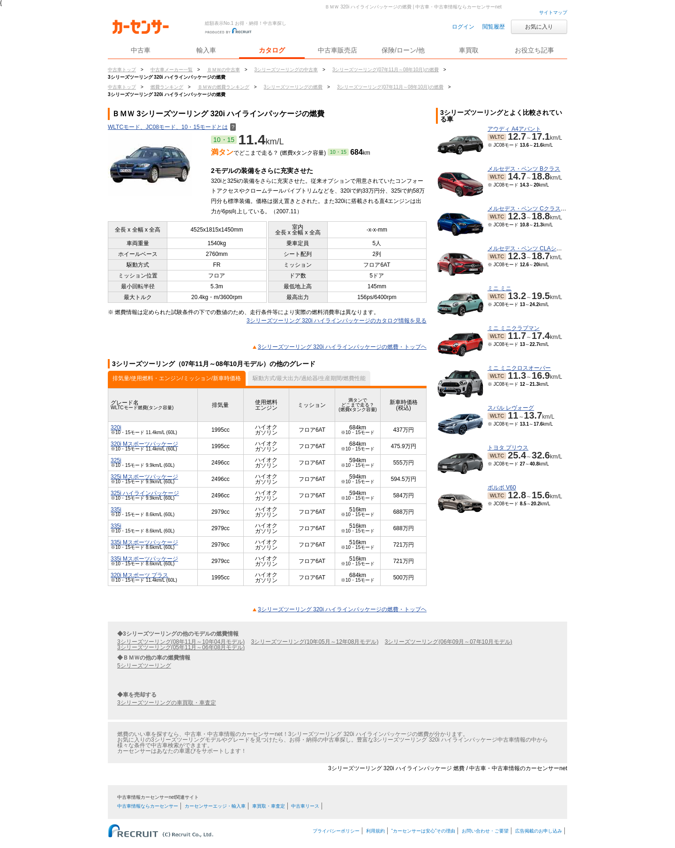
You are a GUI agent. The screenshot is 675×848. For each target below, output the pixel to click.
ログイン (463, 26)
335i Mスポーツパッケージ (144, 542)
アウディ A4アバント (514, 129)
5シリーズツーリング (144, 665)
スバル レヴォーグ (511, 408)
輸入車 (206, 50)
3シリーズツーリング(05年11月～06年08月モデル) (181, 647)
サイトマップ (553, 12)
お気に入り (539, 26)
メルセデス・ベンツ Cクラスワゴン (533, 208)
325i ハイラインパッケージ (145, 493)
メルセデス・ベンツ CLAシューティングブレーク (550, 248)
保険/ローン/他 (403, 50)
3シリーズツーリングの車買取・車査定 (166, 702)
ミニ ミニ (499, 288)
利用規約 (375, 830)
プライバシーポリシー (336, 830)
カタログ (272, 50)
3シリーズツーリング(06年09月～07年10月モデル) (448, 642)
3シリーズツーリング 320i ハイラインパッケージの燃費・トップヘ (342, 347)
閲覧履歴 (493, 26)
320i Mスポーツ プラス (139, 575)
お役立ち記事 (534, 50)
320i (116, 427)
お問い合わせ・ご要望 (485, 830)
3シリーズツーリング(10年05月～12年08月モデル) (314, 642)
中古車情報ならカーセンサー (147, 806)
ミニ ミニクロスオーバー (519, 368)
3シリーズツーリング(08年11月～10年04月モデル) (181, 642)
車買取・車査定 (268, 806)
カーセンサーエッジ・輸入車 (215, 806)
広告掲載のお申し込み (538, 830)
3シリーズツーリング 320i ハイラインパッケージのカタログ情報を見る (337, 320)
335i (116, 509)
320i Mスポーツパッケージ (144, 444)
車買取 (469, 50)
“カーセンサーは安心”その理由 (423, 830)
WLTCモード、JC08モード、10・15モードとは (172, 127)
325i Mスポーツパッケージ (144, 476)
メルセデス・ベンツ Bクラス (524, 168)
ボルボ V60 (502, 487)
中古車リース (305, 806)
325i (116, 460)
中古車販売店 (337, 50)
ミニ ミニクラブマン (514, 328)
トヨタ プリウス (508, 447)
